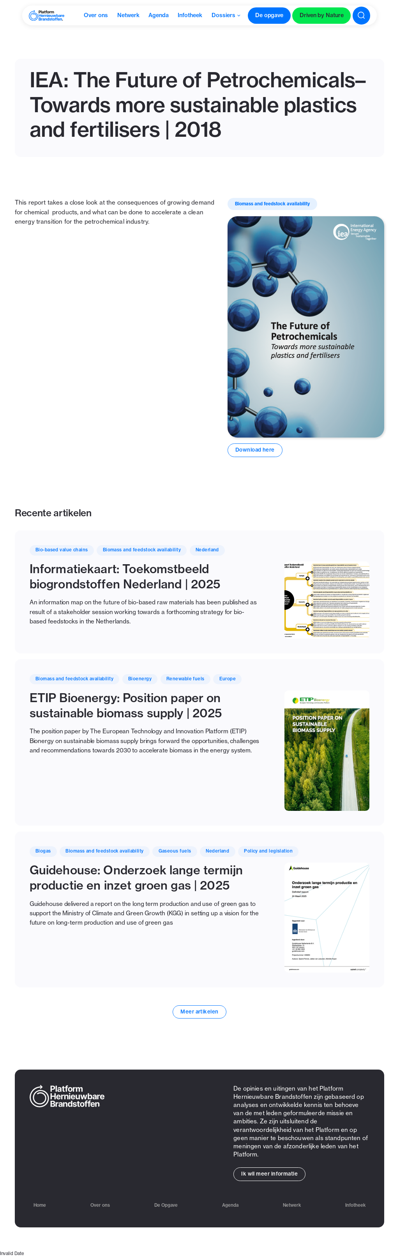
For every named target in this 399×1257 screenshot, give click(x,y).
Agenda (230, 1205)
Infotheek (355, 1205)
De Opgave (166, 1205)
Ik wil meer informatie (269, 1173)
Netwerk (292, 1205)
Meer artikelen (199, 1011)
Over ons (100, 1205)
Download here (255, 450)
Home (40, 1205)
